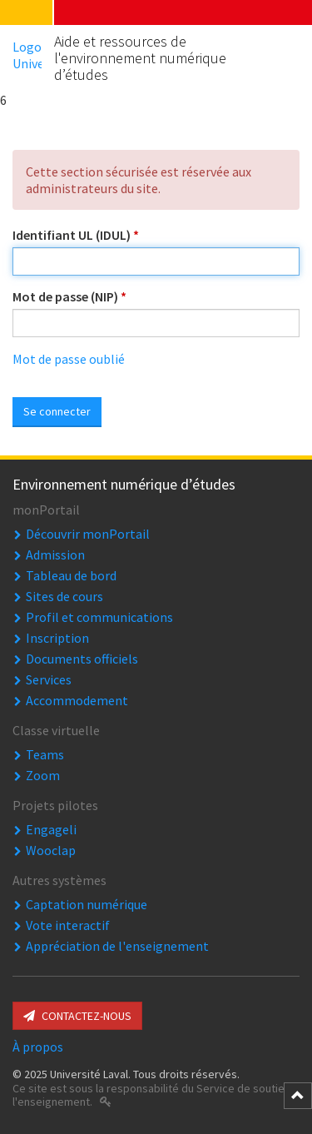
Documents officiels (82, 658)
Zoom (43, 775)
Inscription (57, 637)
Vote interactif (68, 925)
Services (49, 679)
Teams (45, 754)
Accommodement (77, 700)
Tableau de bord (71, 575)
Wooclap (51, 850)
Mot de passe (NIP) (69, 296)
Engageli (51, 829)
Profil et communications (99, 617)
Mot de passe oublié (68, 359)
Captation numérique (86, 904)
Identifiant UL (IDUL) (75, 234)
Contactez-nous (77, 1015)
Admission (55, 554)
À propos (37, 1046)
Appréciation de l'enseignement (117, 946)
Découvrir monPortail (88, 533)
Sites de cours (64, 596)
